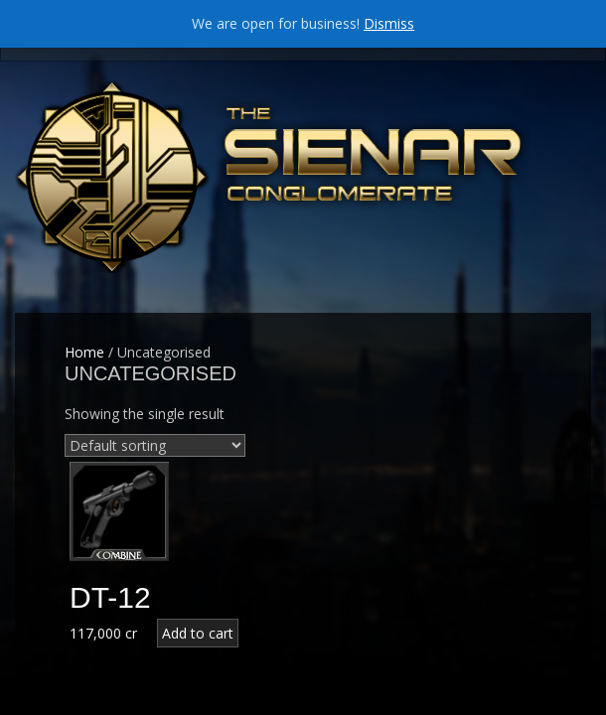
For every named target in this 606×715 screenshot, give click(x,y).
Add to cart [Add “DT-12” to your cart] (197, 633)
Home (84, 352)
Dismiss (389, 23)
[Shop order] (155, 445)
